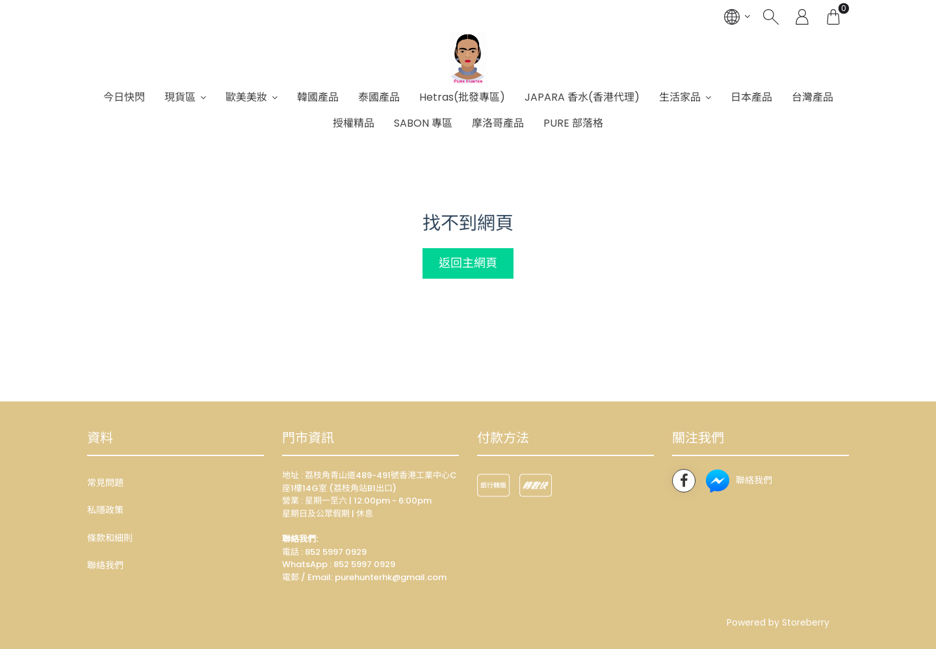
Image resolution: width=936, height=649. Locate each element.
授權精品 (353, 123)
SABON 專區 (423, 123)
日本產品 (751, 97)
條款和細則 (110, 537)
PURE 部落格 (573, 123)
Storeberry (805, 622)
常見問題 (105, 482)
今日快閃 (124, 97)
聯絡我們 (105, 565)
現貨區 (180, 97)
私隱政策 (105, 509)
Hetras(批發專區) (462, 97)
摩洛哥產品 (498, 123)
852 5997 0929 (364, 564)
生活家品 (680, 97)
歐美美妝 (246, 97)
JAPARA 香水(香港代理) (582, 97)
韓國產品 (318, 97)
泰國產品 (379, 97)
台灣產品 (812, 97)
